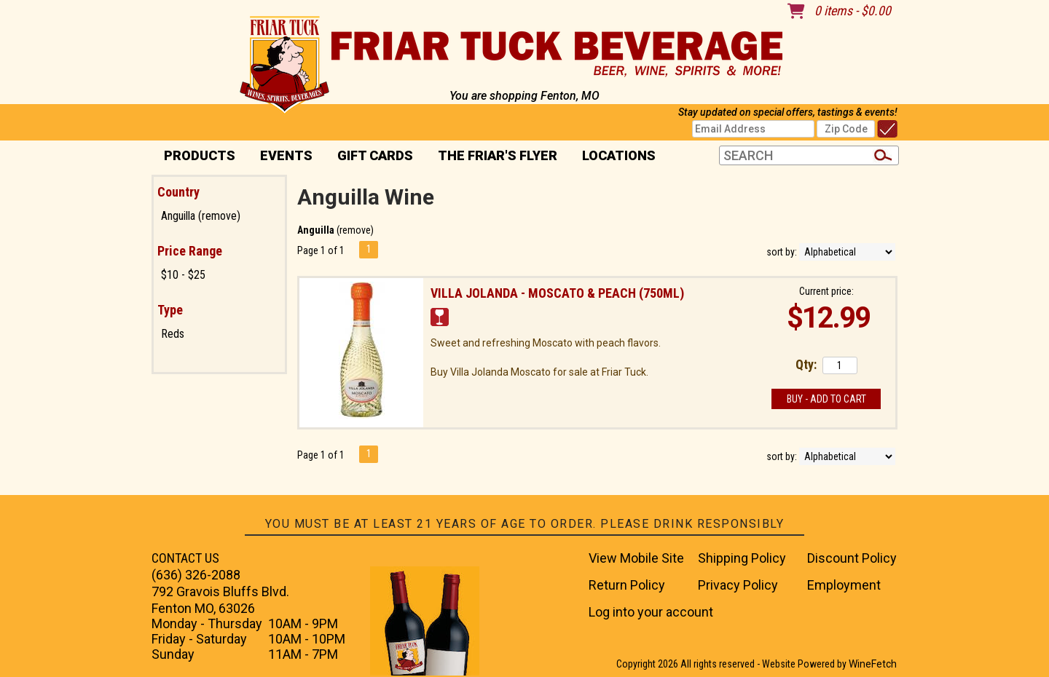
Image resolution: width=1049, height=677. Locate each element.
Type (170, 309)
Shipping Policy (742, 558)
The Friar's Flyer (497, 155)
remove (355, 230)
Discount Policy (852, 558)
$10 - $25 (183, 275)
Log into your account (651, 611)
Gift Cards (375, 155)
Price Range (189, 250)
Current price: (826, 291)
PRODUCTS (195, 157)
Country (178, 191)
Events (286, 155)
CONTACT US (185, 558)
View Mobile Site (636, 558)
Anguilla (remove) (200, 216)
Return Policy (627, 585)
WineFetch (873, 664)
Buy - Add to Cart (826, 399)
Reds (172, 334)
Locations (614, 157)
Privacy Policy (738, 585)
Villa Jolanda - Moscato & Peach (557, 293)
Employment (844, 585)
